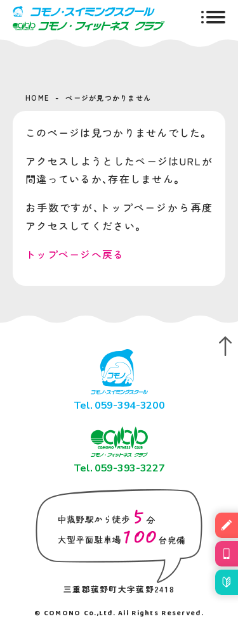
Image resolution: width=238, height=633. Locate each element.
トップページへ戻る (74, 254)
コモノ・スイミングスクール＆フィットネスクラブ (89, 18)
